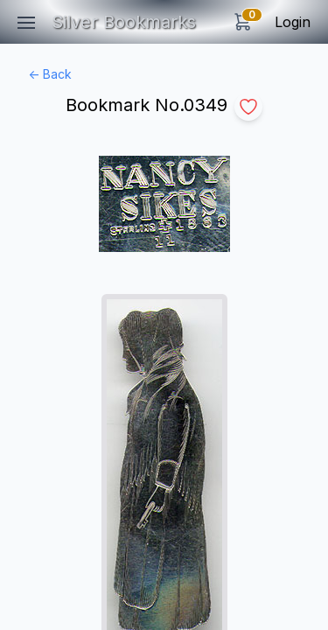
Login (293, 22)
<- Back (50, 73)
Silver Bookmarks (124, 21)
